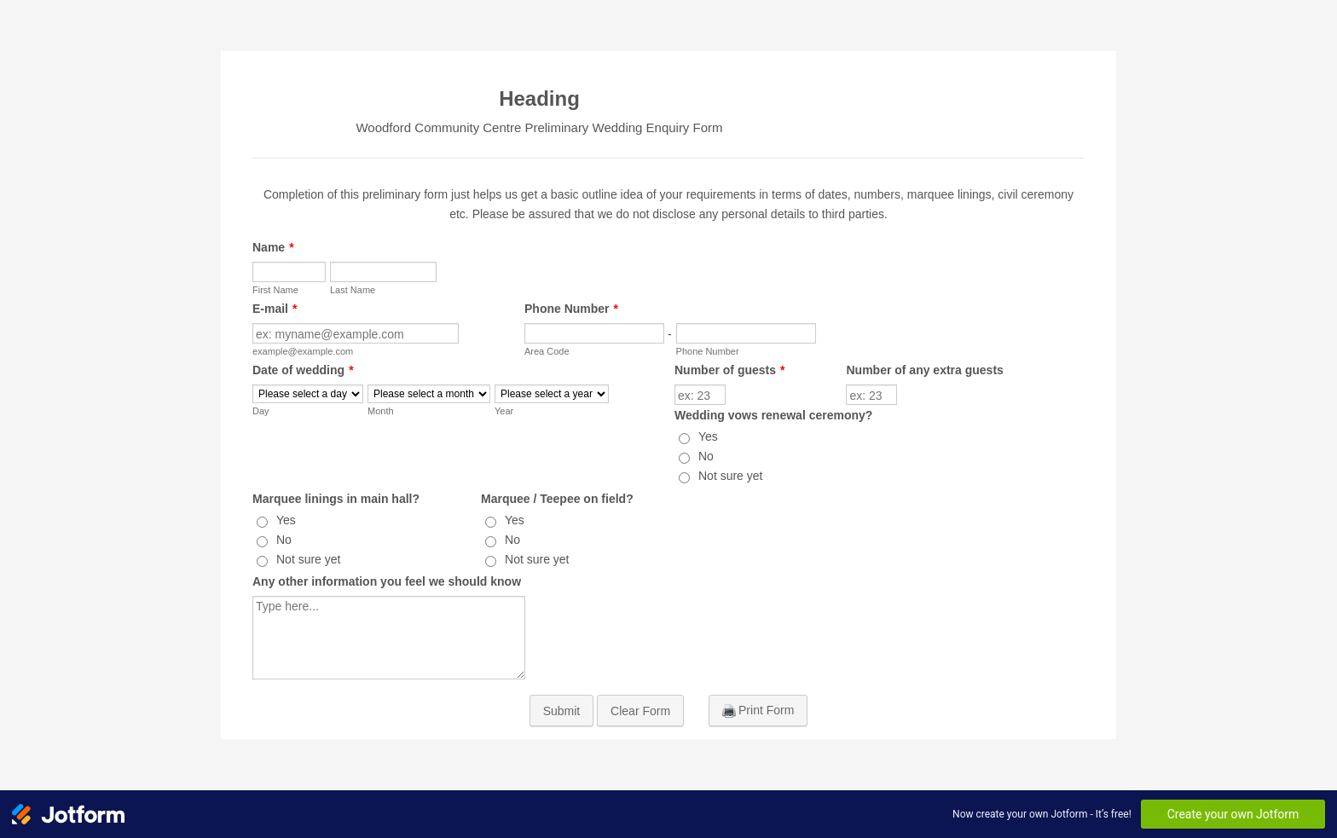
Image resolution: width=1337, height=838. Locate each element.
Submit (562, 711)
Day (260, 411)
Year (504, 411)
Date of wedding (303, 370)
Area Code (547, 351)
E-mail (274, 308)
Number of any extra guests (924, 370)
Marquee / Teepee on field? (557, 499)
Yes (708, 436)
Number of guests (729, 370)
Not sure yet (730, 476)
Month (381, 411)
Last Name (352, 290)
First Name (275, 290)
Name (273, 247)
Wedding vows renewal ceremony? (773, 415)
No (706, 456)
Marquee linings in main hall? (336, 499)
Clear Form (640, 711)
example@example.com (302, 351)
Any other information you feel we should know (386, 581)
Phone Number (571, 308)
